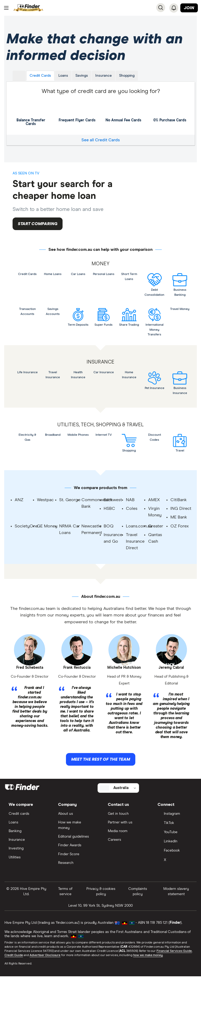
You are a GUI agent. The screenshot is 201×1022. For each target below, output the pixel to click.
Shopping (127, 80)
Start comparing (37, 229)
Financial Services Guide (174, 996)
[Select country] (118, 832)
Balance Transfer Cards (31, 116)
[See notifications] (174, 8)
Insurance (104, 80)
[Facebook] (174, 896)
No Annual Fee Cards (123, 114)
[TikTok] (174, 868)
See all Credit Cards (100, 144)
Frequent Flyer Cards (77, 114)
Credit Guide (14, 1000)
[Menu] (6, 8)
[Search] (160, 7)
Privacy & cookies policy (100, 936)
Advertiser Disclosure (45, 1000)
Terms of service (65, 936)
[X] (174, 905)
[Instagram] (174, 858)
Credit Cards (40, 80)
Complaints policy (137, 936)
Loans (63, 80)
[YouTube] (174, 877)
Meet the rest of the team (100, 802)
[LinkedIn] (174, 887)
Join (189, 8)
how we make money (148, 1000)
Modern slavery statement (176, 936)
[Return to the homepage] (29, 8)
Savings (82, 80)
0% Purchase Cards (169, 114)
